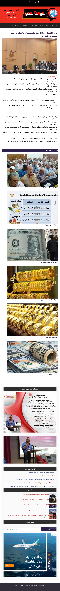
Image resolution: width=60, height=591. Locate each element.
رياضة (40, 25)
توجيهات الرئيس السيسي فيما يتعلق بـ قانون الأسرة (36, 494)
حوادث (31, 25)
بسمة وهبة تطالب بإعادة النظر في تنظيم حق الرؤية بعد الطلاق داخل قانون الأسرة (36, 482)
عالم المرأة (14, 25)
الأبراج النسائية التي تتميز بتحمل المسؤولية (38, 510)
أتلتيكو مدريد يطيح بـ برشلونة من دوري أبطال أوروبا (36, 504)
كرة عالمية (20, 25)
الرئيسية (56, 25)
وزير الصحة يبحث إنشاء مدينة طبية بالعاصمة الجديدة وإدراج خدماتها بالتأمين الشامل (36, 479)
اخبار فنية (48, 25)
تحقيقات (36, 25)
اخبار (52, 25)
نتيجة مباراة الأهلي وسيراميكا (49, 475)
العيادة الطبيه (26, 25)
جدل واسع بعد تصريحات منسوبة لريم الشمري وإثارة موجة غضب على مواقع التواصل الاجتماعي (33, 486)
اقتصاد (43, 25)
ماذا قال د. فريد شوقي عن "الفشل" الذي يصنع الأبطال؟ (42, 472)
